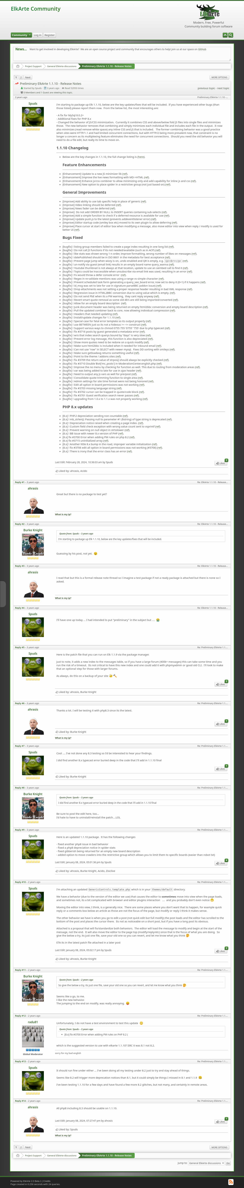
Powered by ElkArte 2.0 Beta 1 (25, 1181)
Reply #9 (19, 829)
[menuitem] (230, 35)
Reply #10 (20, 882)
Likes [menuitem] (222, 463)
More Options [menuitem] (219, 77)
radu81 (33, 1022)
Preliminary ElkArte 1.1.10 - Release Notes (107, 66)
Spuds (32, 104)
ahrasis (33, 488)
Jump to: (182, 1163)
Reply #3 (19, 565)
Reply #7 (19, 745)
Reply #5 (19, 647)
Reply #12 (20, 1015)
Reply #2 (19, 523)
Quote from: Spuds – (76, 533)
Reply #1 (19, 482)
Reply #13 (20, 1061)
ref (125, 173)
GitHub (202, 49)
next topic (223, 88)
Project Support (33, 66)
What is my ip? (63, 514)
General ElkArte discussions (62, 66)
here (141, 157)
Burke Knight (32, 530)
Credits (46, 1181)
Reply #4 (19, 607)
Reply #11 (20, 969)
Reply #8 (19, 787)
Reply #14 (20, 1100)
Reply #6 (19, 703)
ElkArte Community (35, 8)
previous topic (206, 88)
